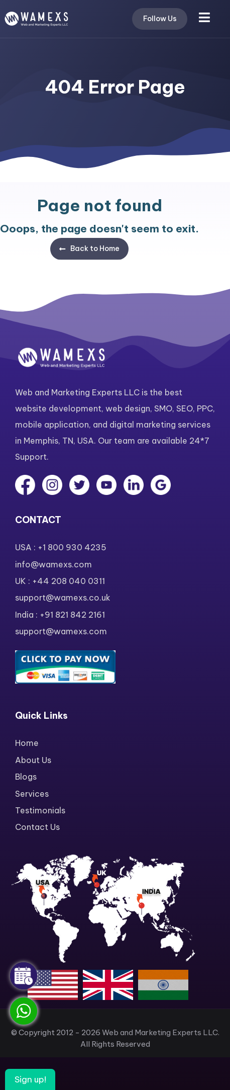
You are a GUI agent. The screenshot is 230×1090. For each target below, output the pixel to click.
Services (32, 794)
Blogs (26, 777)
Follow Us (160, 18)
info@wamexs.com (53, 564)
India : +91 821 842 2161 (60, 615)
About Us (33, 760)
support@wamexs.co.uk (62, 598)
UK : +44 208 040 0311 (60, 581)
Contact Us (37, 827)
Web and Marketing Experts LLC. (160, 1032)
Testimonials (40, 810)
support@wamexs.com (61, 631)
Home (27, 743)
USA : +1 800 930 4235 (60, 547)
